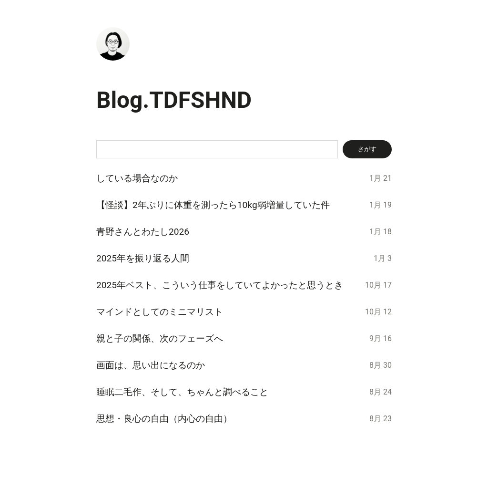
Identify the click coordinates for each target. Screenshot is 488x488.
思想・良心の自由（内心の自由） (164, 418)
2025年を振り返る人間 (142, 258)
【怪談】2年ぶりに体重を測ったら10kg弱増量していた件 (213, 204)
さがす (367, 149)
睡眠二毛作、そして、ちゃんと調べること (182, 391)
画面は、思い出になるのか (150, 365)
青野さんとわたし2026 (142, 231)
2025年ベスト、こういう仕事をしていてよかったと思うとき (219, 285)
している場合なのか (137, 178)
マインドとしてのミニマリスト (159, 311)
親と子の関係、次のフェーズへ (159, 338)
